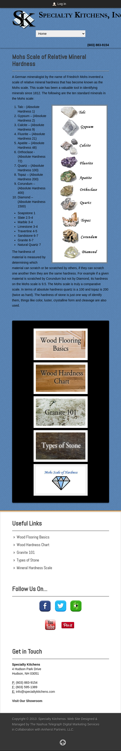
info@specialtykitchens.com (35, 691)
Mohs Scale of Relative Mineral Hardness (49, 60)
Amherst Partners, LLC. (57, 729)
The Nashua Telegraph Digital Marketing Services (64, 724)
